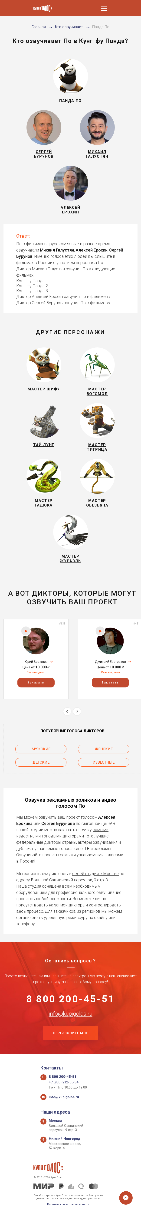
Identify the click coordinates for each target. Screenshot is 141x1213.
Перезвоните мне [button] (70, 1033)
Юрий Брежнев (36, 662)
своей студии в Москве (95, 873)
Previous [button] (67, 711)
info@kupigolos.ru (70, 1014)
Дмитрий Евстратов (110, 662)
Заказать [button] (35, 682)
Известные (104, 762)
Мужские (41, 749)
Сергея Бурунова (58, 823)
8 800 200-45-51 (70, 999)
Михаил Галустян (57, 250)
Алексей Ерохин (92, 250)
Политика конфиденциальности (68, 1204)
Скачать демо (36, 672)
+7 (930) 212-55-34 (63, 1082)
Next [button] (77, 711)
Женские (104, 749)
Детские (41, 762)
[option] (36, 659)
